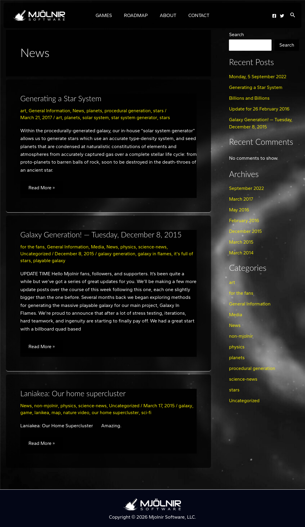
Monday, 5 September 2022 (259, 76)
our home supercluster (134, 414)
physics (132, 248)
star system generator (136, 117)
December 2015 (246, 231)
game (42, 414)
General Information (50, 110)
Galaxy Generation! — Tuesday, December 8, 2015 (104, 235)
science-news (157, 248)
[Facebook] (274, 16)
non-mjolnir (47, 407)
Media (100, 248)
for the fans (33, 248)
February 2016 (244, 220)
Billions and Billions (250, 98)
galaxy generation (118, 254)
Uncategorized (36, 254)
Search (236, 34)
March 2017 (241, 199)
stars (163, 110)
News (80, 110)
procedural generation (131, 110)
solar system (97, 117)
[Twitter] (282, 16)
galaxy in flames (157, 254)
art (23, 110)
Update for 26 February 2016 (260, 109)
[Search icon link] (292, 15)
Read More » (43, 186)
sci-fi (166, 414)
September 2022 (247, 188)
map (73, 414)
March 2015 (241, 242)
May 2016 (239, 210)
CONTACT (195, 15)
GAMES (107, 15)
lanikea (58, 414)
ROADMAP (137, 15)
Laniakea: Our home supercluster (75, 395)
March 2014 (241, 253)
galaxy (27, 414)
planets (97, 110)
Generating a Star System (62, 98)
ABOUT (166, 15)
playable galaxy (56, 261)
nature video (94, 414)
